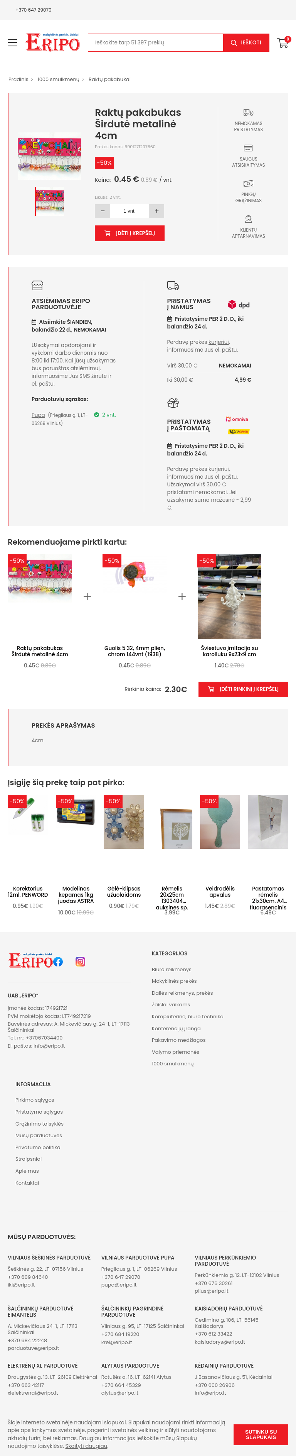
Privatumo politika (38, 1147)
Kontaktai (27, 1183)
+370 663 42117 (26, 1385)
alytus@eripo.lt (119, 1393)
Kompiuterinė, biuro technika (188, 1016)
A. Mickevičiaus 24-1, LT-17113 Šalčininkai (42, 1329)
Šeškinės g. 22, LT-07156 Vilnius (45, 1269)
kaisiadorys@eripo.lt (220, 1342)
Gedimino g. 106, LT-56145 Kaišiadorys (226, 1323)
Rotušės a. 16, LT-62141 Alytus (136, 1377)
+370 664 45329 (121, 1385)
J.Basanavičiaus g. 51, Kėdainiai (233, 1377)
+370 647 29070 (33, 10)
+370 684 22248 (27, 1340)
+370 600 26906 (215, 1385)
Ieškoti (251, 42)
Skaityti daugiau (87, 1446)
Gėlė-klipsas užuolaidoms (124, 892)
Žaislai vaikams (171, 1004)
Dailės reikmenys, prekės (182, 993)
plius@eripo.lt (211, 1291)
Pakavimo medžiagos (179, 1040)
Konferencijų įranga (176, 1028)
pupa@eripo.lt (119, 1284)
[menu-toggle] (12, 42)
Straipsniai (28, 1159)
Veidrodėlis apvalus (220, 892)
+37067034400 (44, 1037)
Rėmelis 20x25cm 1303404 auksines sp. (172, 898)
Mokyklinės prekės (174, 981)
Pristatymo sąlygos (39, 1112)
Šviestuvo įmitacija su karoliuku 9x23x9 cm (229, 651)
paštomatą (190, 428)
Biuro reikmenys (172, 969)
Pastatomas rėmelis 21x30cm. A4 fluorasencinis (268, 898)
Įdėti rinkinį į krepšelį (243, 689)
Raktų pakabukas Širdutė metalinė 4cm (40, 651)
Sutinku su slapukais (261, 1434)
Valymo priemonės (175, 1052)
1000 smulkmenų (58, 79)
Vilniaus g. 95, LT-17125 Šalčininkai (142, 1326)
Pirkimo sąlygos (34, 1100)
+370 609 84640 (28, 1277)
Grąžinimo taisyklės (39, 1124)
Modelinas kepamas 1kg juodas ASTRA (76, 895)
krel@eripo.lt (116, 1342)
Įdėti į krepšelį (129, 233)
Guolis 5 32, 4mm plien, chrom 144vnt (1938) (134, 651)
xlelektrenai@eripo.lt (33, 1393)
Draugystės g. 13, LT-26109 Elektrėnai (52, 1377)
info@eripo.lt (49, 1046)
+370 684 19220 (120, 1334)
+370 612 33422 (213, 1333)
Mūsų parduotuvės (38, 1135)
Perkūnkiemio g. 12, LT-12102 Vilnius (237, 1275)
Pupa (38, 415)
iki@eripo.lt (21, 1284)
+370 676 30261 (213, 1283)
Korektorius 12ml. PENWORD (28, 892)
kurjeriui (219, 342)
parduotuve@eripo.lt (33, 1348)
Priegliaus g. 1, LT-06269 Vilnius (139, 1269)
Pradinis (18, 79)
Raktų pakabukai (110, 79)
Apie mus (27, 1171)
